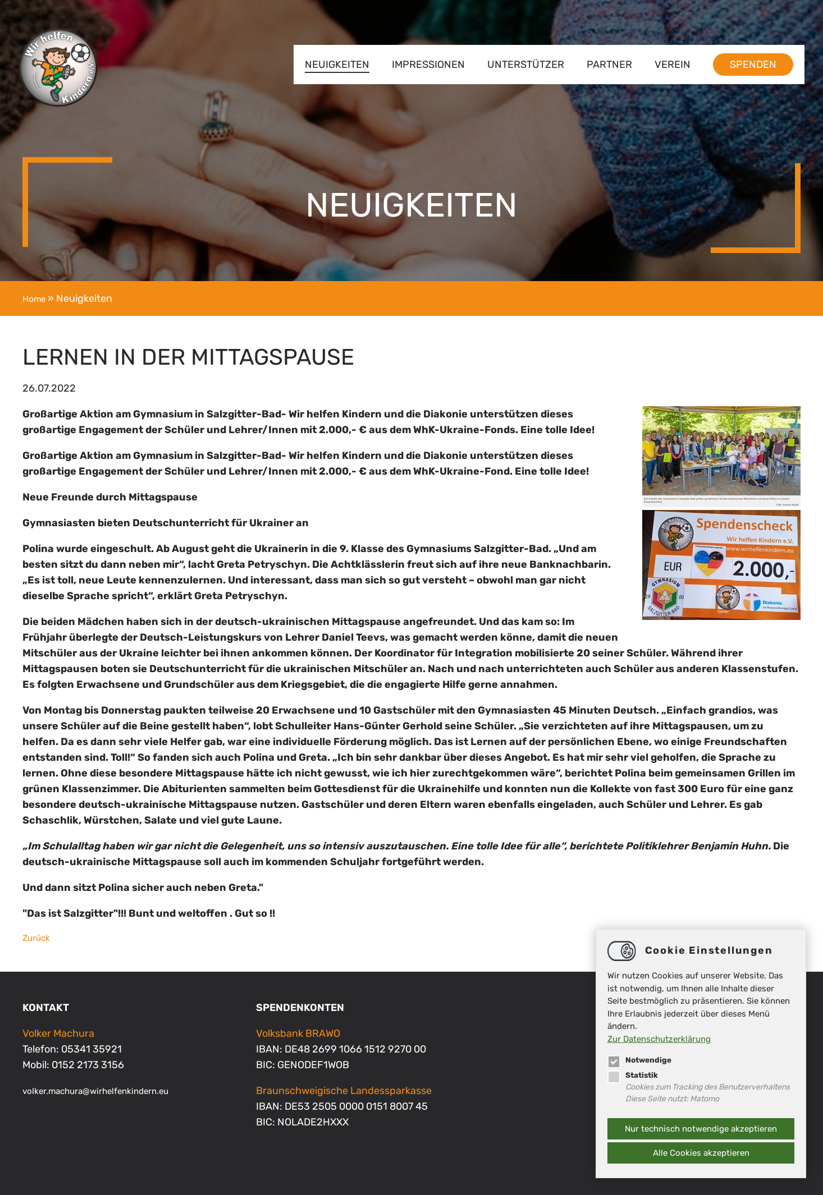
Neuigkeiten (333, 64)
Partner (605, 64)
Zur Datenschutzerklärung (659, 1037)
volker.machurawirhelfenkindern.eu (109, 1090)
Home (36, 298)
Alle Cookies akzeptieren (701, 1153)
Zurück (39, 937)
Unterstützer (521, 64)
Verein (669, 64)
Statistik (634, 1073)
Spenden (749, 64)
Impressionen (424, 64)
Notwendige (641, 1057)
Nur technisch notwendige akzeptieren (701, 1129)
